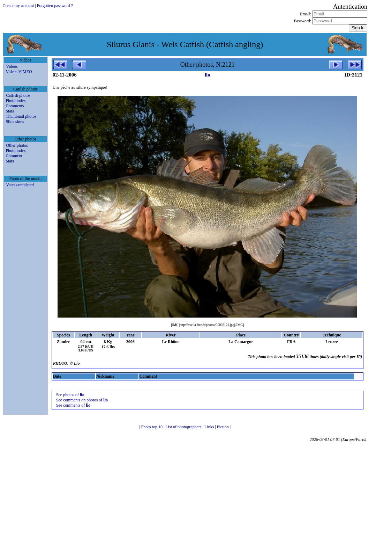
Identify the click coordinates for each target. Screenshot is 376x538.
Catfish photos (18, 95)
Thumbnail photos (21, 116)
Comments (15, 105)
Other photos (17, 145)
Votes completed (19, 184)
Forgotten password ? (55, 5)
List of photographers (183, 426)
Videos (11, 66)
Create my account (18, 5)
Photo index (16, 100)
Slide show (15, 121)
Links (209, 426)
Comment (14, 155)
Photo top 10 (152, 426)
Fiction (223, 426)
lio (207, 75)
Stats (10, 111)
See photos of (70, 394)
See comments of (73, 405)
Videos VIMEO (19, 71)
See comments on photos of (82, 400)
